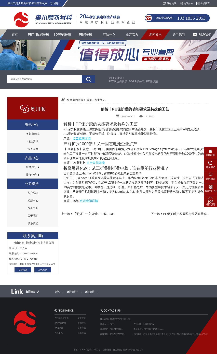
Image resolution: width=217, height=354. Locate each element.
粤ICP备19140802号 (91, 350)
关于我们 (179, 34)
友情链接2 (72, 291)
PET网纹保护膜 (38, 34)
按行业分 (33, 174)
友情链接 (89, 291)
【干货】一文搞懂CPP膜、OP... (94, 214)
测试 (57, 291)
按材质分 (33, 167)
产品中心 (109, 34)
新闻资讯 (155, 34)
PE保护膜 (85, 34)
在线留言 (42, 270)
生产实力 (132, 34)
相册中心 (33, 200)
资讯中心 (33, 208)
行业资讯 (33, 141)
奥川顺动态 (33, 133)
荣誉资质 (82, 318)
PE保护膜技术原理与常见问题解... (186, 214)
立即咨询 (23, 270)
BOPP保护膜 (62, 34)
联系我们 (202, 35)
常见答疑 (33, 149)
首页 (15, 34)
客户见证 (33, 192)
